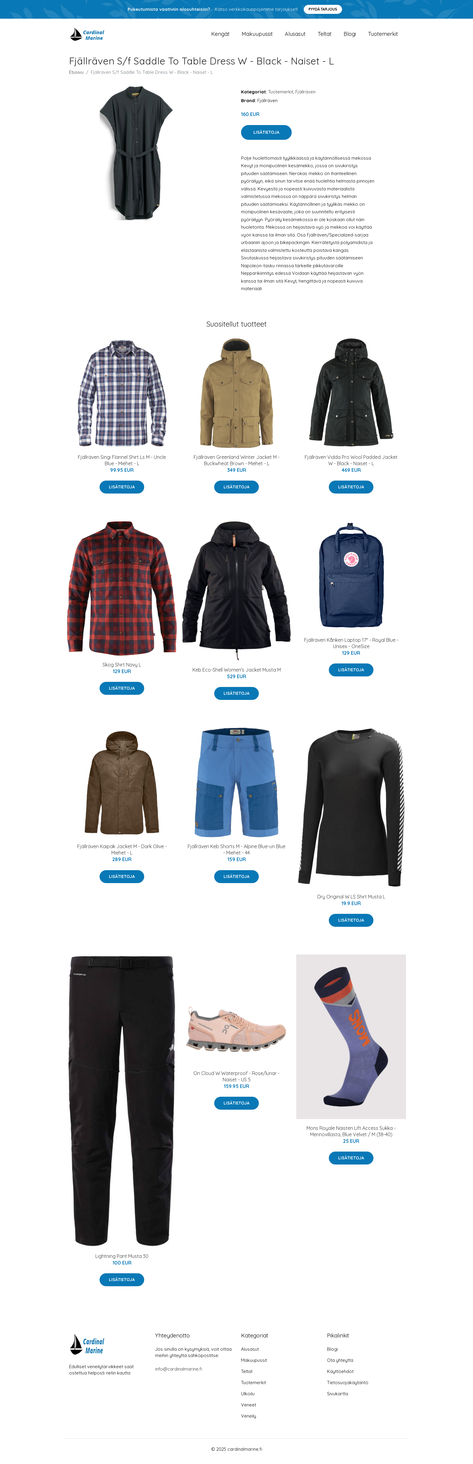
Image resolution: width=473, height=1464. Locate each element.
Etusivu (76, 76)
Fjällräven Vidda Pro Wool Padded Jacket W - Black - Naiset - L (351, 464)
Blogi (350, 36)
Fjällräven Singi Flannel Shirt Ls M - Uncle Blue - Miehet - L (122, 464)
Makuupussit (257, 36)
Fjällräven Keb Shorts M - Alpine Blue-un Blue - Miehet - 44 (236, 854)
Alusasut (295, 36)
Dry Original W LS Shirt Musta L (351, 901)
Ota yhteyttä (340, 1365)
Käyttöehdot (340, 1376)
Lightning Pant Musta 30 (121, 1260)
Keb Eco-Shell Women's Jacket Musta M (236, 674)
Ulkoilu (248, 1398)
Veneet (248, 1409)
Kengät (220, 36)
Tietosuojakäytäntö (347, 1387)
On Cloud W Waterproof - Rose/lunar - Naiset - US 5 (236, 1080)
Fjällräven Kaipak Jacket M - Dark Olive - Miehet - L (122, 854)
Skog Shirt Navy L (122, 669)
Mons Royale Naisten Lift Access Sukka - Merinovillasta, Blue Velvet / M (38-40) (351, 1135)
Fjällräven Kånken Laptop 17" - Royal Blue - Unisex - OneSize (351, 647)
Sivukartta (337, 1398)
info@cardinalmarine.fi (178, 1373)
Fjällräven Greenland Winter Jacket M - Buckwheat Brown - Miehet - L (237, 464)
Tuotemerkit (383, 36)
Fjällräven (305, 96)
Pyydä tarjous (323, 9)
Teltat (325, 36)
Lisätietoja (266, 136)
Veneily (248, 1420)
